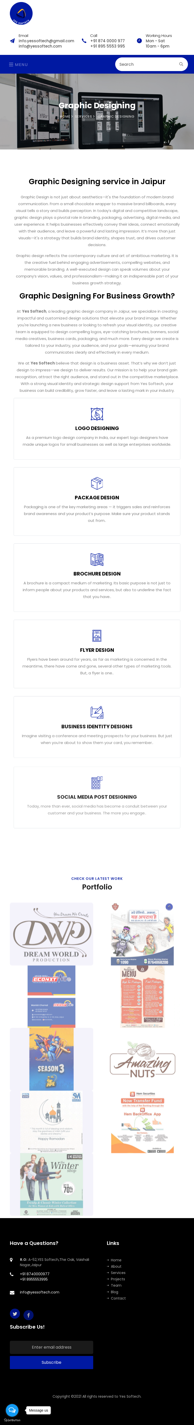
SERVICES (85, 116)
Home (66, 116)
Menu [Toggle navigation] (18, 65)
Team (114, 1285)
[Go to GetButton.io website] (12, 1419)
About (114, 1266)
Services (116, 1272)
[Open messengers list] (12, 1410)
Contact (116, 1298)
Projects (116, 1279)
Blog (112, 1291)
